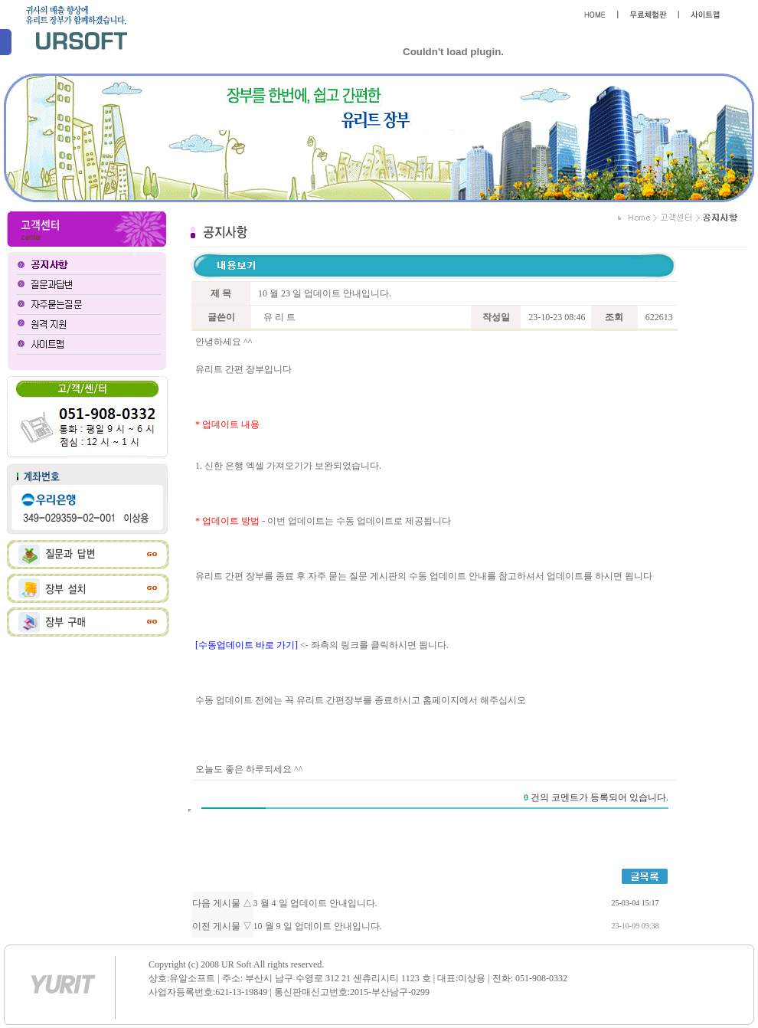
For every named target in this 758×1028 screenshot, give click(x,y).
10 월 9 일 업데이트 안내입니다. (317, 926)
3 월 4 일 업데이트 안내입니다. (315, 903)
